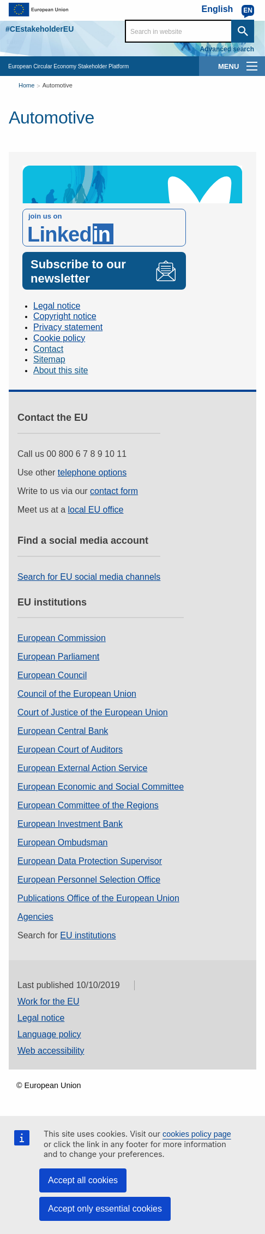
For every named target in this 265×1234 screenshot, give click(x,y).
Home (26, 85)
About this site (60, 370)
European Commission (61, 638)
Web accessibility (50, 1050)
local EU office (96, 509)
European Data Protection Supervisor (89, 861)
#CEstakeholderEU (39, 29)
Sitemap (49, 359)
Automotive (58, 85)
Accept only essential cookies (105, 1208)
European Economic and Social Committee (100, 786)
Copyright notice (65, 316)
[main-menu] (251, 66)
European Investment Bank (70, 823)
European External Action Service (82, 768)
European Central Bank (62, 731)
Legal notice (56, 305)
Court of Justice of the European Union (92, 712)
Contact (48, 349)
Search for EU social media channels (88, 576)
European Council (52, 675)
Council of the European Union (76, 693)
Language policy (49, 1034)
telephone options (92, 472)
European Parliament (58, 656)
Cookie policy (59, 338)
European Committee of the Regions (88, 805)
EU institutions (88, 935)
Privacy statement (68, 327)
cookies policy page (196, 1134)
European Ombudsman (62, 842)
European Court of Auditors (70, 749)
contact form (114, 491)
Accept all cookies (83, 1180)
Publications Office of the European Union (98, 898)
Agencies (35, 916)
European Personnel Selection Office (88, 879)
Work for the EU (48, 1001)
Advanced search (227, 49)
